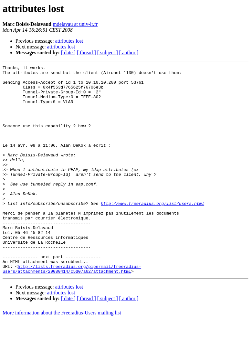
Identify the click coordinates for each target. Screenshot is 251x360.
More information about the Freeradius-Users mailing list (62, 354)
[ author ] (129, 52)
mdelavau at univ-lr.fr (75, 24)
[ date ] (68, 52)
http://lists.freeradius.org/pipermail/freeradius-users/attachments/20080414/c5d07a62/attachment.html (72, 310)
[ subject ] (107, 52)
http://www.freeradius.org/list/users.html (152, 231)
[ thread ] (86, 52)
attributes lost (69, 41)
